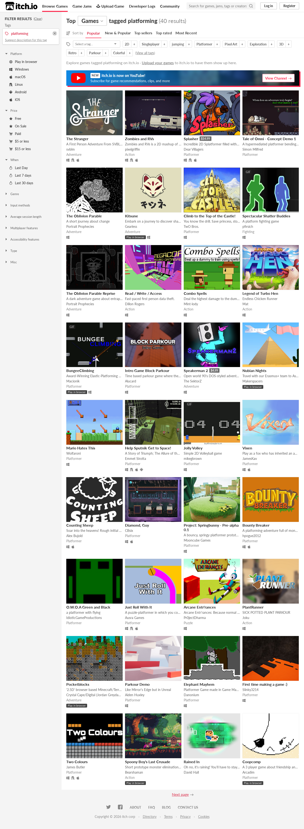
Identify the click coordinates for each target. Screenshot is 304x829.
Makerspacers (252, 381)
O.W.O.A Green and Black (88, 607)
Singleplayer (150, 44)
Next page (180, 794)
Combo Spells (195, 293)
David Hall (191, 772)
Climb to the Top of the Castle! (210, 216)
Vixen (247, 448)
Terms (168, 817)
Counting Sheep (79, 525)
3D (281, 44)
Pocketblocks (77, 684)
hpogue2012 (251, 536)
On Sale (17, 126)
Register (289, 6)
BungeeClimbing (80, 370)
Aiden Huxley (134, 695)
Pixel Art (231, 44)
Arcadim (248, 772)
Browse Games (55, 6)
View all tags (145, 53)
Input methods (17, 205)
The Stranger (77, 138)
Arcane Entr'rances (200, 607)
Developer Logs (142, 6)
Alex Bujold (74, 536)
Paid (15, 134)
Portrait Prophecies (80, 226)
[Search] (250, 5)
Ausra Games (134, 618)
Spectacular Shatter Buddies (266, 216)
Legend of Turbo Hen (260, 293)
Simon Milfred (252, 149)
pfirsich (247, 226)
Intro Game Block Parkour (147, 370)
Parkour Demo (137, 684)
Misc (10, 262)
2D (127, 44)
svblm (70, 149)
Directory (149, 817)
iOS (14, 100)
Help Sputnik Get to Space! (148, 448)
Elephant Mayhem (199, 684)
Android (18, 92)
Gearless (131, 226)
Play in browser (23, 62)
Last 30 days (21, 183)
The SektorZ (192, 381)
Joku (245, 618)
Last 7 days (20, 175)
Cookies (204, 817)
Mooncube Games (197, 540)
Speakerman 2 (196, 370)
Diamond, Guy (137, 525)
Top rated (164, 33)
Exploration (258, 44)
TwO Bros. (191, 226)
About (135, 807)
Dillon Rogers (134, 304)
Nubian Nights (254, 370)
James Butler (75, 767)
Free (15, 119)
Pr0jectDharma (195, 618)
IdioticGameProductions (84, 618)
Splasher (191, 138)
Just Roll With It (138, 607)
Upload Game (110, 6)
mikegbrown (193, 459)
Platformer (204, 44)
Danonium (191, 695)
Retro (72, 53)
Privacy (185, 817)
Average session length (22, 217)
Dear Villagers (193, 149)
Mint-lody (191, 304)
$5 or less (19, 141)
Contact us (188, 807)
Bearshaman (134, 772)
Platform (13, 54)
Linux (16, 84)
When (11, 160)
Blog (166, 807)
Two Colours (77, 761)
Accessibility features (21, 239)
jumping (178, 44)
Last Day (18, 168)
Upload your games (158, 62)
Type (10, 251)
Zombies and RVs (139, 138)
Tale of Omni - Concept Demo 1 (269, 138)
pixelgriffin (132, 149)
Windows (19, 69)
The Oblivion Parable (84, 216)
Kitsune (131, 216)
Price (10, 110)
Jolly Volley (193, 448)
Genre (11, 194)
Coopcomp (251, 761)
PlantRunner (253, 607)
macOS (17, 77)
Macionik (73, 381)
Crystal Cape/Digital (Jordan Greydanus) (94, 695)
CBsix (129, 531)
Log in (268, 6)
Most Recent (186, 33)
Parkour (95, 53)
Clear (37, 19)
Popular (93, 33)
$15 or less (20, 149)
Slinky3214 (250, 690)
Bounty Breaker (255, 525)
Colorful (119, 53)
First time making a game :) (264, 684)
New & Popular (118, 33)
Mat (245, 304)
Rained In (192, 761)
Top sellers (143, 33)
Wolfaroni (73, 453)
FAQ (151, 807)
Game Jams (82, 6)
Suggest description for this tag (26, 40)
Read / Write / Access (143, 293)
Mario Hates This (80, 448)
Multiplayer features (21, 228)
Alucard (130, 381)
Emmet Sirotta (135, 459)
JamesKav (249, 459)
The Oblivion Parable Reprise (90, 293)
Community (169, 6)
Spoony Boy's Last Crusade (147, 761)
